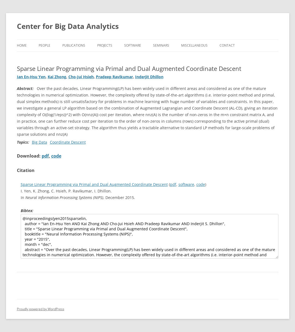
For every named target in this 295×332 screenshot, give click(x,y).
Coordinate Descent (68, 142)
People (44, 45)
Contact (227, 45)
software (186, 184)
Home (22, 45)
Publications (73, 45)
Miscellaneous (194, 45)
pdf (45, 156)
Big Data (39, 142)
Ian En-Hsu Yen (31, 76)
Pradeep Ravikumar (114, 76)
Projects (104, 45)
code (56, 156)
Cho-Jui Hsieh (81, 76)
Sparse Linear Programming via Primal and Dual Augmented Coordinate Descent (94, 184)
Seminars (161, 45)
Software (132, 45)
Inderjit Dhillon (149, 76)
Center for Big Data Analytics (68, 26)
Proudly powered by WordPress (40, 309)
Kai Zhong (57, 76)
